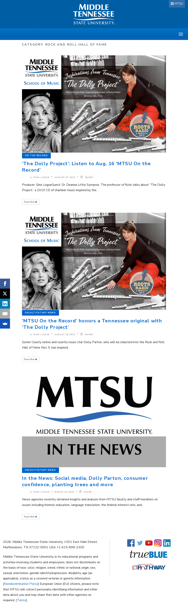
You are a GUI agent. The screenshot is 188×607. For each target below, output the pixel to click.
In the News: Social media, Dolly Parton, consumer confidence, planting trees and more (85, 481)
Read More (29, 202)
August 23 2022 (64, 177)
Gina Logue (41, 177)
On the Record (36, 155)
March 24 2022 (64, 492)
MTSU (178, 4)
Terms (21, 600)
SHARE (86, 177)
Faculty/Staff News (40, 312)
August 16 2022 (64, 334)
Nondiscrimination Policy (21, 584)
